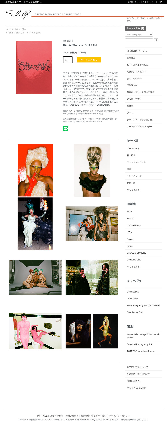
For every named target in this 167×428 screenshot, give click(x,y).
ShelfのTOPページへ (137, 51)
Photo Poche (133, 298)
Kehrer (130, 246)
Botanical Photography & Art (140, 344)
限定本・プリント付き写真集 (140, 92)
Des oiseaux (133, 292)
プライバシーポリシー (119, 416)
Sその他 (37, 33)
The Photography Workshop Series (143, 305)
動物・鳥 (131, 183)
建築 (129, 169)
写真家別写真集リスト (17, 33)
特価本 (130, 106)
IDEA (23, 29)
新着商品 (131, 58)
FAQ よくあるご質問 (136, 387)
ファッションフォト (136, 162)
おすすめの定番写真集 (137, 65)
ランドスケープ (134, 176)
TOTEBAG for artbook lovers (140, 351)
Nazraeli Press (134, 225)
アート (130, 113)
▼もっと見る (133, 189)
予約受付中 (132, 85)
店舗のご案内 (133, 381)
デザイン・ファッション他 (139, 119)
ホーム (8, 29)
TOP (160, 2)
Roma (130, 239)
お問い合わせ (134, 2)
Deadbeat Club (134, 260)
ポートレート (133, 148)
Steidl (129, 211)
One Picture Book (135, 312)
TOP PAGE (42, 416)
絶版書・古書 (133, 99)
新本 (16, 29)
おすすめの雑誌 (134, 78)
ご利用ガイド (149, 2)
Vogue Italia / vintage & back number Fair (143, 336)
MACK (130, 218)
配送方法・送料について (138, 374)
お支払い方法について (137, 367)
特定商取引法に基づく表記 (93, 416)
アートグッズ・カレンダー (139, 126)
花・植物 (131, 155)
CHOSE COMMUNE (136, 253)
